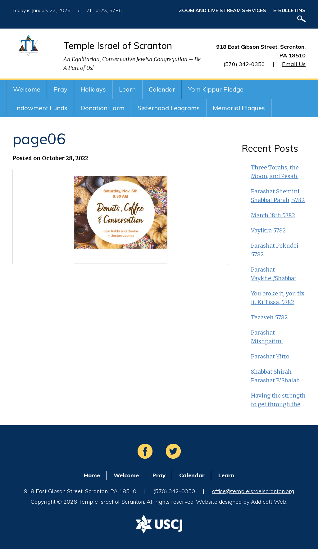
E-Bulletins (289, 10)
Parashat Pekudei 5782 (274, 250)
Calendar (162, 89)
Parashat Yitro (271, 356)
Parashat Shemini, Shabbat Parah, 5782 (278, 196)
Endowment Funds (40, 108)
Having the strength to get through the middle (278, 400)
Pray (60, 89)
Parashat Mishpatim (267, 337)
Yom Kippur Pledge (215, 89)
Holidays (93, 89)
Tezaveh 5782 (270, 317)
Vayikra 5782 (268, 230)
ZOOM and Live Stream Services (222, 10)
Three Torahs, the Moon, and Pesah (275, 172)
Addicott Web (268, 501)
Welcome (26, 89)
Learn (127, 89)
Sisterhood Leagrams (169, 108)
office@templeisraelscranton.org (253, 491)
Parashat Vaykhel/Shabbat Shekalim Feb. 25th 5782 (276, 274)
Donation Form (102, 108)
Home (92, 475)
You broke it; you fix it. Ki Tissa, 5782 (277, 298)
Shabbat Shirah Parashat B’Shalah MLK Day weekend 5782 (276, 376)
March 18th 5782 (273, 215)
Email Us (294, 64)
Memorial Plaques (239, 108)
